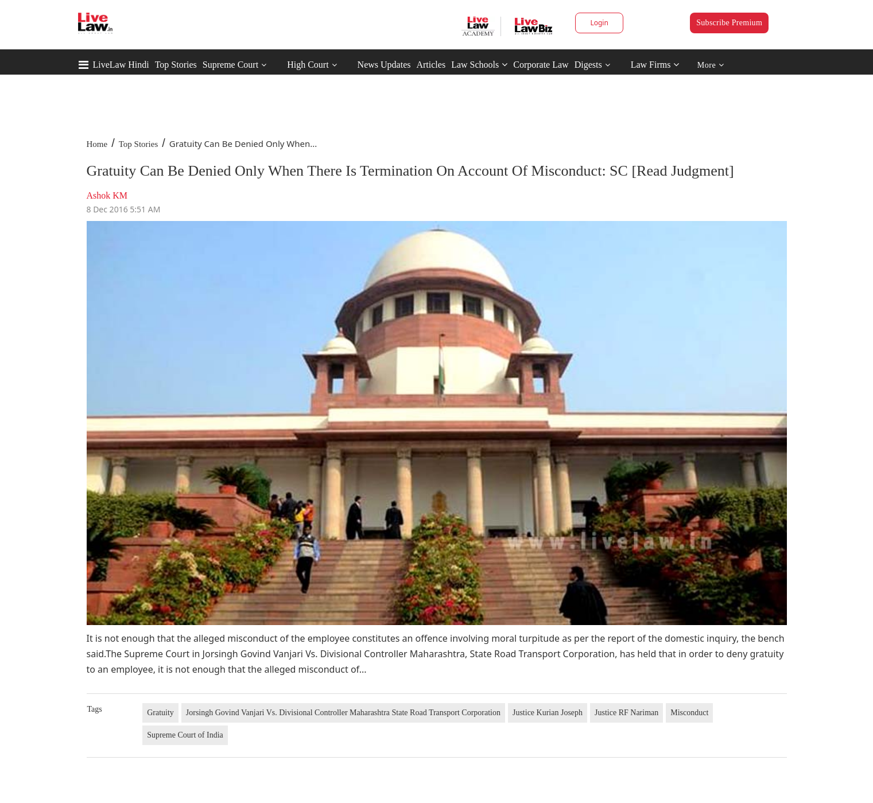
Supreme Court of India (185, 735)
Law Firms (655, 64)
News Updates (384, 64)
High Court (307, 64)
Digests (588, 64)
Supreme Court (230, 64)
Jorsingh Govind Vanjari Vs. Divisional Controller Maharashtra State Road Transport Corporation (343, 712)
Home (97, 144)
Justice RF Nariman (626, 712)
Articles (430, 64)
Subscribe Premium (729, 22)
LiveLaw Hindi (121, 64)
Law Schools (479, 64)
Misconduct (689, 712)
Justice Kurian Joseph (548, 712)
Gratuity (160, 712)
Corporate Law (540, 64)
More (710, 65)
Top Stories (176, 64)
